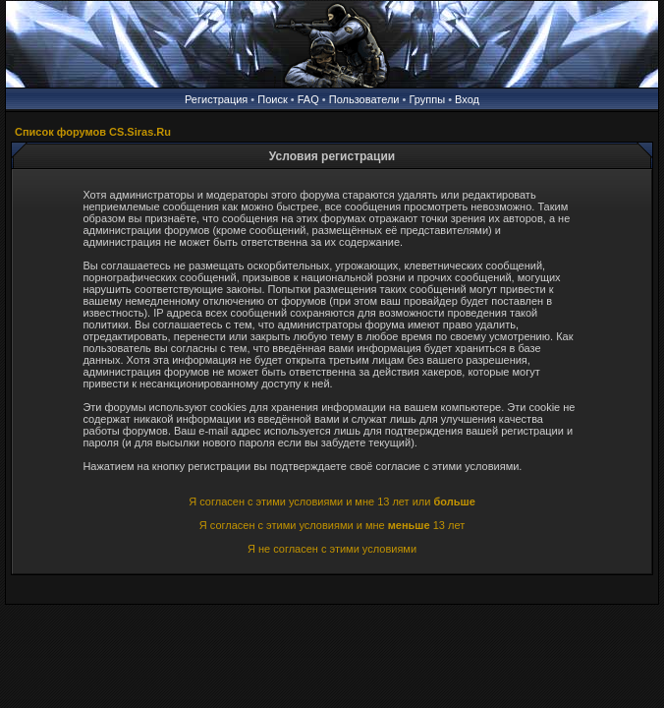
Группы (427, 99)
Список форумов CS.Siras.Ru (93, 132)
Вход (467, 99)
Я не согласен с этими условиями (332, 549)
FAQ (308, 99)
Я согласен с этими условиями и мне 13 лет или (332, 501)
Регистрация (216, 99)
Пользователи (364, 99)
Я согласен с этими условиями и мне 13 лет (332, 525)
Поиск (272, 99)
